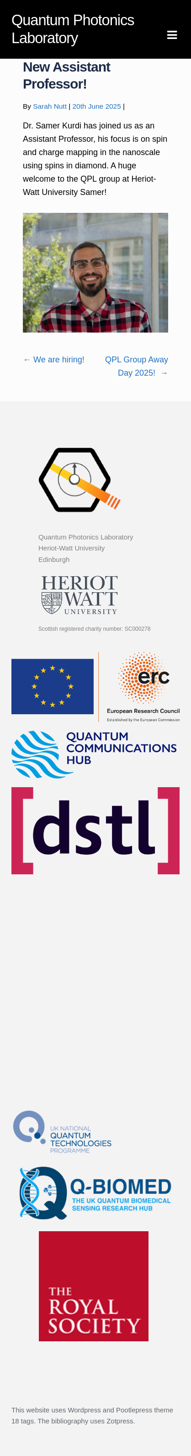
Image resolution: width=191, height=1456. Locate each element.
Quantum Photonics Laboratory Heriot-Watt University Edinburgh (85, 548)
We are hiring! (54, 359)
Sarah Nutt (50, 106)
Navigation (172, 35)
